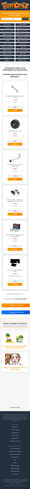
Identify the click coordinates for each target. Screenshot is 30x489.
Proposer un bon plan (15, 441)
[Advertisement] (15, 390)
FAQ (15, 460)
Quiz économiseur (15, 448)
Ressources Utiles (15, 471)
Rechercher (25, 18)
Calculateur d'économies (15, 451)
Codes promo (15, 427)
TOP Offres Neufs (15, 429)
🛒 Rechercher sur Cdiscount (16, 312)
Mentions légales (15, 465)
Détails (15, 107)
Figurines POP (15, 438)
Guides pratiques (15, 468)
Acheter (15, 110)
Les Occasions (15, 435)
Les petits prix (15, 432)
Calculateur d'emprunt (15, 454)
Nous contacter (15, 457)
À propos (15, 462)
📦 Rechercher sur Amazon (15, 305)
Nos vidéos (15, 474)
